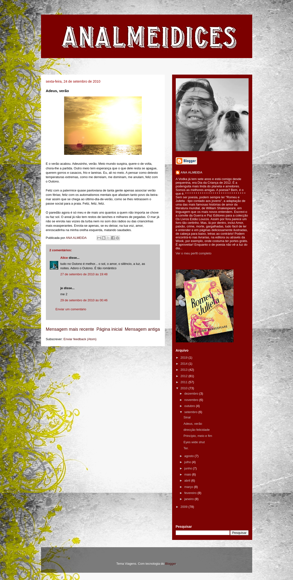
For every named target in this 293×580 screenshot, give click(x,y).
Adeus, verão (193, 423)
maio (188, 474)
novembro (191, 400)
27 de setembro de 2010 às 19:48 (84, 274)
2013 (185, 370)
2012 (185, 376)
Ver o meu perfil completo (193, 253)
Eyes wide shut (194, 442)
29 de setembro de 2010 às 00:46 (84, 300)
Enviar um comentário (71, 309)
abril (187, 480)
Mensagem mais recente (70, 329)
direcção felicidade (197, 430)
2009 (185, 507)
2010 (185, 388)
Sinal (187, 417)
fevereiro (190, 493)
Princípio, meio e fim (198, 436)
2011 (185, 382)
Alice (64, 258)
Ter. (186, 448)
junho (188, 468)
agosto (189, 456)
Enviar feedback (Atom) (79, 339)
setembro (191, 412)
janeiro (189, 499)
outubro (190, 406)
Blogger (170, 563)
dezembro (191, 393)
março (189, 487)
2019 (185, 357)
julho (188, 462)
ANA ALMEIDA (191, 172)
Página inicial (109, 329)
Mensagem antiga (142, 329)
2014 (185, 363)
